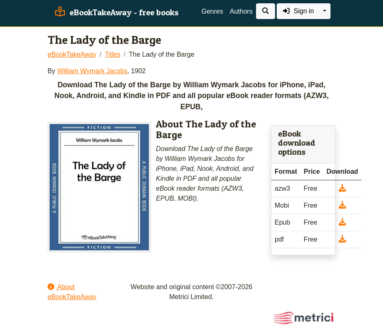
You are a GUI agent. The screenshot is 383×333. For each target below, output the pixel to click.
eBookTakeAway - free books (116, 12)
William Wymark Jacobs (92, 70)
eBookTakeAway (72, 54)
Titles (112, 54)
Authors (241, 11)
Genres (212, 11)
